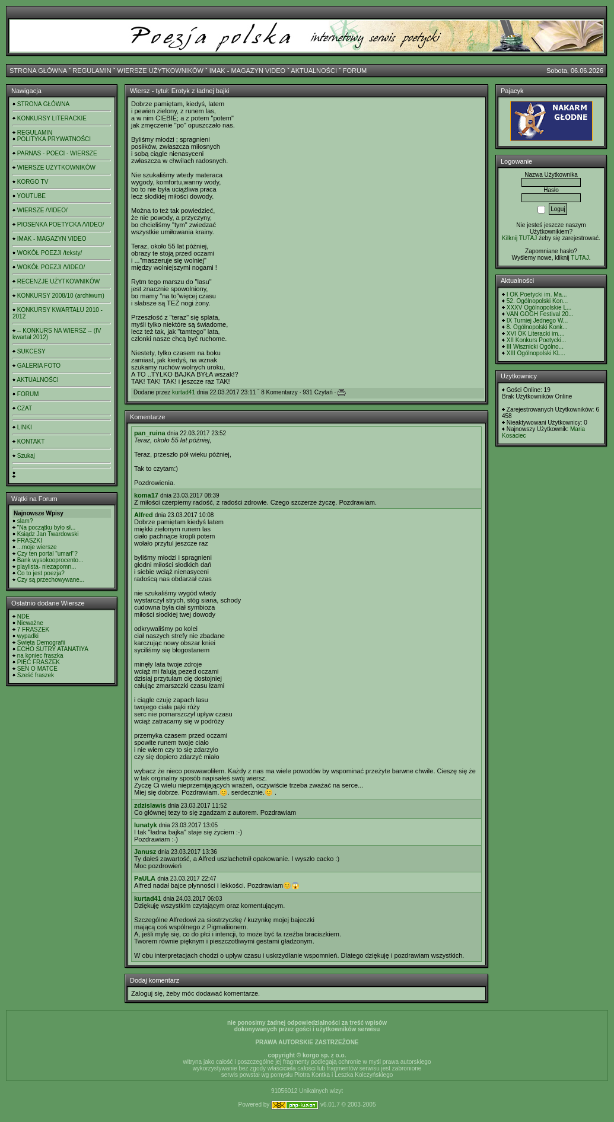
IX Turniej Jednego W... (537, 320)
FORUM (355, 70)
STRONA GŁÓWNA (38, 70)
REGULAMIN (91, 70)
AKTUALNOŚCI (314, 70)
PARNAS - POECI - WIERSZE (57, 153)
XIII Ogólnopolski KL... (536, 353)
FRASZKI (29, 540)
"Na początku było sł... (46, 527)
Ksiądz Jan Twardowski (48, 534)
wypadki (28, 636)
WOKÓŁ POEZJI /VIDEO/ (51, 267)
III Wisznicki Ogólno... (535, 346)
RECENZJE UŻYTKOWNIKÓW (58, 281)
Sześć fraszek (35, 675)
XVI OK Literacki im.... (536, 333)
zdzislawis (150, 805)
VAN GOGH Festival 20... (540, 314)
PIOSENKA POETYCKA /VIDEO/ (60, 224)
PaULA (144, 878)
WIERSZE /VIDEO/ (42, 210)
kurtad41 (183, 392)
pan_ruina (150, 432)
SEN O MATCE (37, 668)
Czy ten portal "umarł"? (47, 553)
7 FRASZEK (33, 629)
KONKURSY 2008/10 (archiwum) (60, 295)
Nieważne (30, 623)
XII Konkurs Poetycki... (537, 340)
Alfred (143, 514)
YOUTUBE (31, 196)
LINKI (24, 427)
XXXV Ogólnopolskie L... (539, 307)
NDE (23, 616)
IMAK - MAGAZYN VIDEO (247, 70)
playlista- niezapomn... (47, 566)
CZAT (24, 408)
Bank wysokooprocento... (50, 560)
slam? (25, 521)
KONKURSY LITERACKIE (52, 118)
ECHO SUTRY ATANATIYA (52, 649)
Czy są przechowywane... (50, 579)
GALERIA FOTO (39, 365)
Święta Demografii (41, 642)
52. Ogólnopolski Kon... (537, 301)
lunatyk (145, 824)
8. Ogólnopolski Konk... (537, 327)
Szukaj (26, 455)
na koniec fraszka (40, 655)
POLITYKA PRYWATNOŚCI (54, 139)
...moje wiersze (37, 547)
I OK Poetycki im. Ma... (537, 294)
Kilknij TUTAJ (519, 238)
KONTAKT (30, 441)
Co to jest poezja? (41, 573)
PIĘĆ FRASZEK (38, 662)
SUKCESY (31, 351)
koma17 (146, 495)
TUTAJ (579, 257)
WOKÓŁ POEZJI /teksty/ (49, 253)
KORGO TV (33, 182)
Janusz (145, 851)
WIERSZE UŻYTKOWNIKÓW (160, 70)
